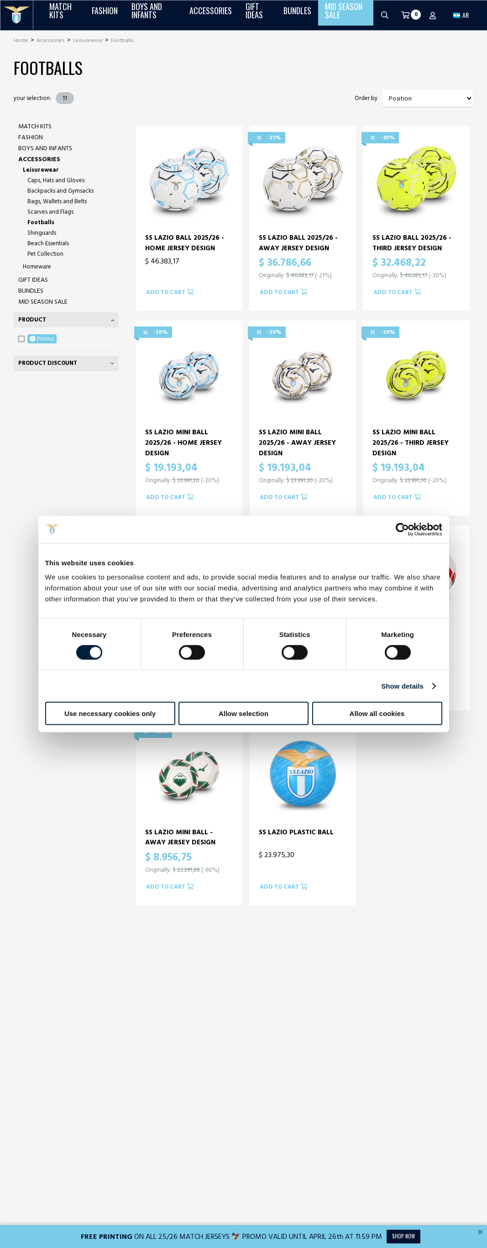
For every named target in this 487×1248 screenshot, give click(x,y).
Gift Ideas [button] (254, 15)
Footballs (122, 40)
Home (21, 40)
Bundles (30, 290)
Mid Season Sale (43, 301)
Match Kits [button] (60, 15)
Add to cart (170, 292)
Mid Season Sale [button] (343, 15)
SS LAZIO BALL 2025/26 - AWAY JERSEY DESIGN (298, 243)
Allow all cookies (377, 713)
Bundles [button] (297, 15)
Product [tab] (32, 320)
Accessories (51, 40)
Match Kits (35, 126)
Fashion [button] (105, 15)
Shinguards (41, 233)
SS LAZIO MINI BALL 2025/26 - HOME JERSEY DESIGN (183, 442)
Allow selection (243, 713)
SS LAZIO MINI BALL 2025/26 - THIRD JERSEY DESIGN (410, 442)
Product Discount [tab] (47, 363)
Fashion (30, 137)
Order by (366, 98)
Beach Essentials (48, 243)
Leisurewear (88, 40)
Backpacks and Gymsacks (60, 191)
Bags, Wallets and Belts (57, 201)
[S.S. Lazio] (17, 15)
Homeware (37, 267)
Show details (402, 686)
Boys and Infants (45, 148)
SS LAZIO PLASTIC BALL (296, 832)
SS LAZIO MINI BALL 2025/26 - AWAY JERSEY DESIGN (297, 442)
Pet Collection (45, 254)
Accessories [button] (210, 15)
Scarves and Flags (50, 212)
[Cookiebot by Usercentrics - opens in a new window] (402, 529)
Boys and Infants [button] (146, 15)
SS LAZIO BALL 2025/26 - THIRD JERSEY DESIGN (411, 243)
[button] (461, 15)
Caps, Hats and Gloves (55, 180)
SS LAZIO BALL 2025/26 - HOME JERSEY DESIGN (184, 243)
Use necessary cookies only (110, 713)
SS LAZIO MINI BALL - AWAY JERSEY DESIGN (180, 837)
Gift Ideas (33, 279)
